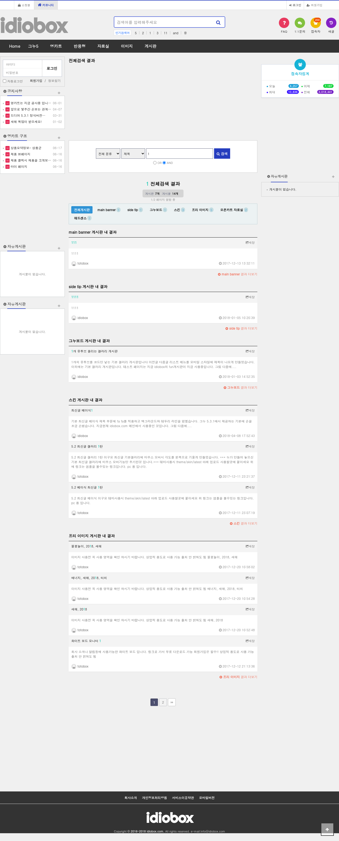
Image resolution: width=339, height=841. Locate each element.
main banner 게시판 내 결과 (93, 232)
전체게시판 (82, 209)
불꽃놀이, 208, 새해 (86, 546)
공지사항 (14, 91)
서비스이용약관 (183, 797)
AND (170, 163)
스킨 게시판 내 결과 (85, 399)
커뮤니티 (46, 5)
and (175, 33)
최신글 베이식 (82, 410)
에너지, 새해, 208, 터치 (89, 577)
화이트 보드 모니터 (86, 640)
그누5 (33, 46)
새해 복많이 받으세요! (26, 121)
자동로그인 (15, 81)
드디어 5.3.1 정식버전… (27, 115)
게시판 (151, 46)
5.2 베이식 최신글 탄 (87, 487)
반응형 (80, 46)
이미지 (127, 46)
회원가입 (314, 5)
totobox (79, 263)
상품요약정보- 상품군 (25, 147)
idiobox (33, 25)
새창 (250, 242)
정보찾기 (54, 80)
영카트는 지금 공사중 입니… (30, 103)
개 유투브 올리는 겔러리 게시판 (94, 351)
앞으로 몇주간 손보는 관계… (30, 109)
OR (160, 163)
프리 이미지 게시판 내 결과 (92, 535)
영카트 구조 (17, 135)
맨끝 (172, 702)
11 (165, 33)
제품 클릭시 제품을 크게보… (30, 160)
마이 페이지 (18, 166)
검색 (222, 153)
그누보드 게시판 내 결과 (89, 340)
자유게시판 (16, 246)
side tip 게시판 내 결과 (88, 286)
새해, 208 (79, 609)
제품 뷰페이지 (20, 154)
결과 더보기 (237, 274)
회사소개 (130, 797)
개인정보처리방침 (154, 797)
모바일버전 (207, 797)
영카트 (56, 46)
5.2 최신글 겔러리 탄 (87, 446)
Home (14, 46)
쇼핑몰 (24, 5)
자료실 (103, 46)
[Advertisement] (32, 208)
